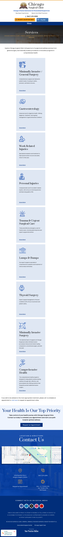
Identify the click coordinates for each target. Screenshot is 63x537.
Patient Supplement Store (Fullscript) (31, 517)
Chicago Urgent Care (40, 524)
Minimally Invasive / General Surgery (30, 75)
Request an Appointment (24, 20)
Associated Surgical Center (24, 524)
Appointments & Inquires (41, 514)
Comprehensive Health (29, 372)
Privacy (23, 512)
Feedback (35, 512)
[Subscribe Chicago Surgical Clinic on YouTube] (43, 505)
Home (9, 512)
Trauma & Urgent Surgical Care (30, 223)
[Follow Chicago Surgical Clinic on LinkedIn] (26, 505)
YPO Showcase (28, 514)
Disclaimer (16, 512)
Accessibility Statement (16, 514)
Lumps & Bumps (30, 258)
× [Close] (14, 532)
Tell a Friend (43, 512)
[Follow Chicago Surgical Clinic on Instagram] (37, 505)
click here (15, 401)
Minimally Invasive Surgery (29, 334)
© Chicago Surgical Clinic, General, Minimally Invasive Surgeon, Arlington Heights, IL (31, 521)
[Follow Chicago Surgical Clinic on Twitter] (32, 505)
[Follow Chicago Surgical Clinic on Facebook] (20, 505)
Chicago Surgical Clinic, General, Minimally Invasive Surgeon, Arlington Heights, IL (30, 36)
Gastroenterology (30, 109)
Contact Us (51, 512)
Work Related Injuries (27, 148)
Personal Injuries (30, 183)
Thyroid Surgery (29, 295)
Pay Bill (43, 20)
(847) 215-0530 (31, 16)
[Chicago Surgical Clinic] (31, 8)
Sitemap (28, 512)
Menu (31, 24)
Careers (51, 514)
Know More (22, 91)
